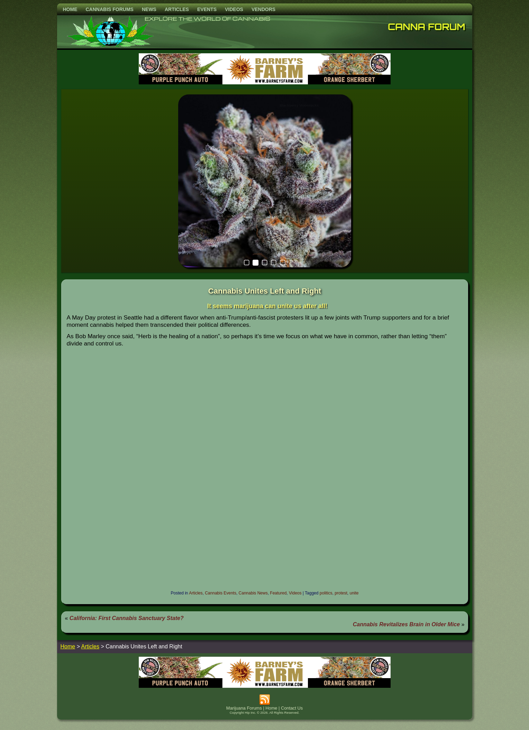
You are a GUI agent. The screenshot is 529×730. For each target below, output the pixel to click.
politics (326, 593)
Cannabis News (253, 593)
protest (341, 593)
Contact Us (292, 708)
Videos (234, 9)
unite (354, 593)
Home (70, 9)
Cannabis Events (220, 593)
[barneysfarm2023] (265, 82)
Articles (177, 9)
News (149, 9)
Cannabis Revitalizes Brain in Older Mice (406, 624)
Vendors (263, 9)
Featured (278, 593)
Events (207, 9)
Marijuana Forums (244, 708)
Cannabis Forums (110, 9)
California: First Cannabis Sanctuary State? (127, 618)
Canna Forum (426, 26)
